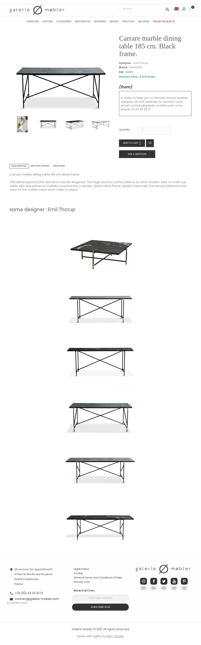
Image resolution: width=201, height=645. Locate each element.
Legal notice (81, 569)
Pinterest (184, 581)
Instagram (143, 581)
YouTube (174, 581)
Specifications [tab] (40, 165)
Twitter (163, 581)
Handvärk (136, 67)
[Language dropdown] (176, 8)
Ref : (122, 72)
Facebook (153, 581)
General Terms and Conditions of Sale (98, 577)
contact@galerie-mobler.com (152, 105)
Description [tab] (19, 166)
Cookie (78, 573)
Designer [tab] (59, 165)
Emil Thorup (140, 63)
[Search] (145, 9)
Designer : (125, 63)
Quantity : (125, 129)
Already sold (82, 582)
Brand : (124, 67)
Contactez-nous (17, 603)
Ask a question (137, 154)
